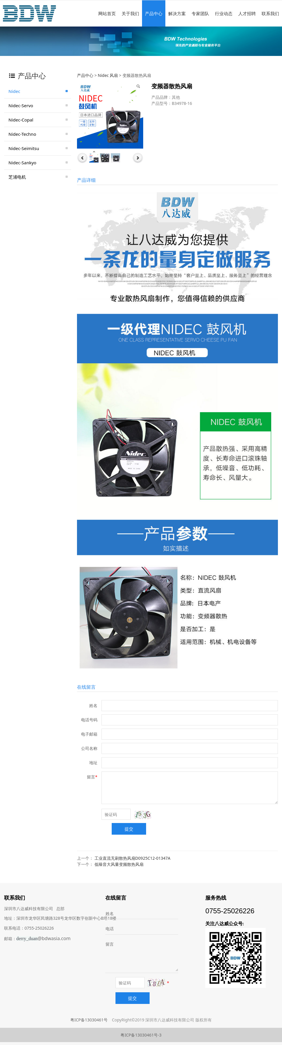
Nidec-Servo (20, 105)
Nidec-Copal (20, 120)
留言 (110, 944)
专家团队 (200, 13)
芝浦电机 (17, 177)
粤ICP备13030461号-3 (141, 1035)
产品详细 (86, 180)
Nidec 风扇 (108, 75)
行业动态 (223, 13)
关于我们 (130, 13)
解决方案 (177, 13)
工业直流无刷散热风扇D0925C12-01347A (132, 858)
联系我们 (270, 13)
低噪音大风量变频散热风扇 (118, 864)
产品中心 (153, 13)
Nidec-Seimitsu (23, 148)
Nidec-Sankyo (22, 162)
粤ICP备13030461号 (89, 1020)
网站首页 (107, 13)
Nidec (14, 91)
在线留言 (86, 687)
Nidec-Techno (22, 134)
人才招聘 (247, 13)
